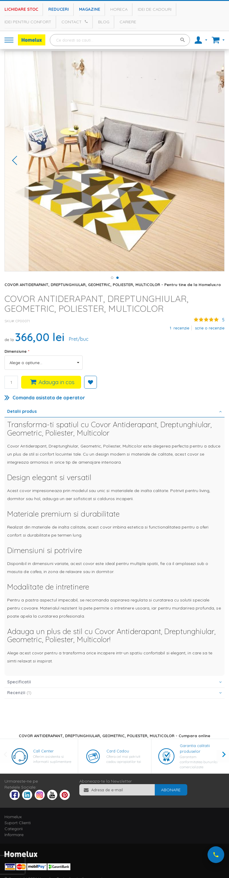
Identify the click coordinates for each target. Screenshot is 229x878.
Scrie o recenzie (210, 328)
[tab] (114, 412)
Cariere (128, 22)
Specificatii (19, 682)
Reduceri (58, 9)
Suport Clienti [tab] (17, 822)
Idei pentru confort (27, 22)
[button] (17, 161)
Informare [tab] (14, 834)
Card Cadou (117, 751)
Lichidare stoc (21, 9)
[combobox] (120, 40)
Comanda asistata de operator (49, 398)
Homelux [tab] (13, 816)
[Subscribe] (170, 789)
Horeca (119, 9)
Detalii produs (22, 411)
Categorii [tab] (13, 828)
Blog (103, 22)
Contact (71, 22)
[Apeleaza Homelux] (85, 21)
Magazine (89, 9)
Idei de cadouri (154, 9)
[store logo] (31, 39)
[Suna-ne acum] (216, 854)
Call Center (43, 751)
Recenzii (19, 692)
